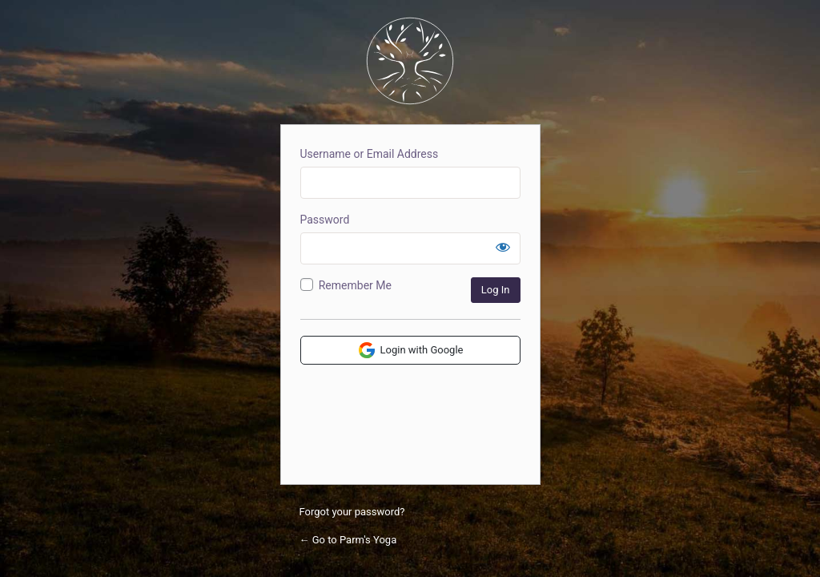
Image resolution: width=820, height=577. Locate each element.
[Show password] (503, 247)
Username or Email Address (369, 153)
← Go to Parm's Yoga (348, 540)
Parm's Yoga (410, 61)
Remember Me (355, 285)
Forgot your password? (352, 512)
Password (325, 219)
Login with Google (410, 350)
